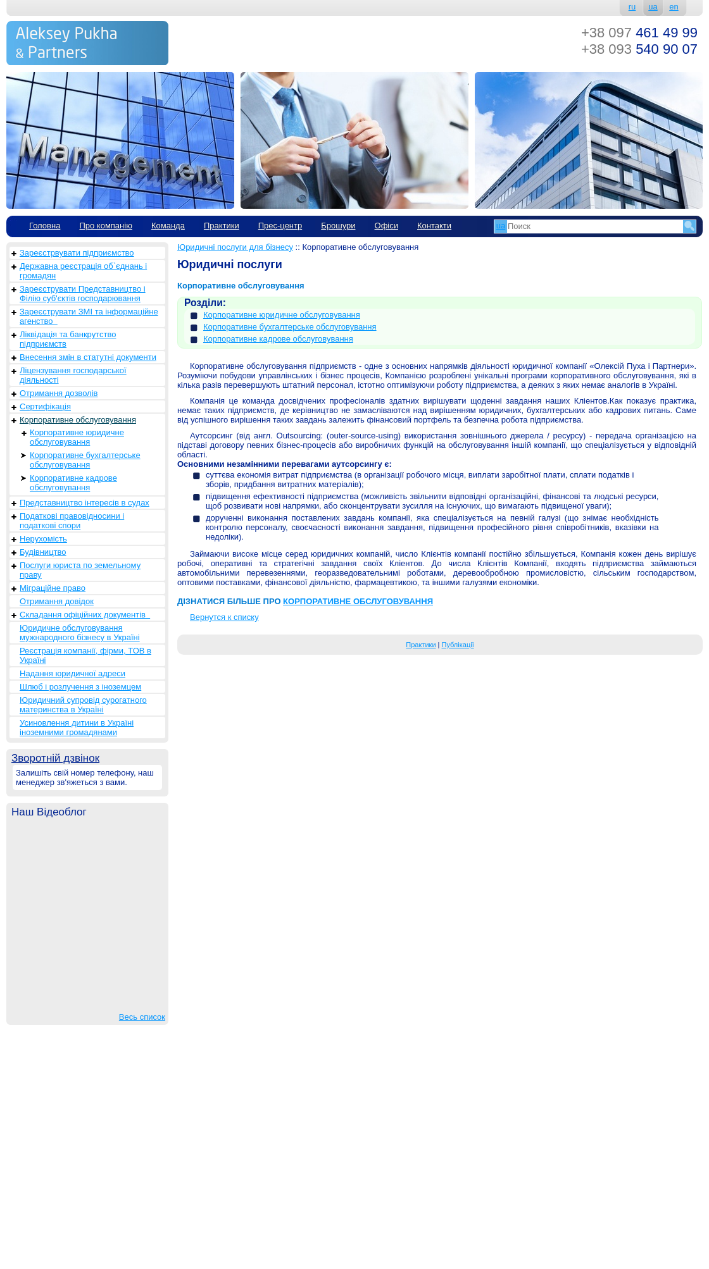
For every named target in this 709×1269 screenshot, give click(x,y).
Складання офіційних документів (85, 614)
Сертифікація (45, 406)
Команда (168, 225)
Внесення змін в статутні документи (88, 357)
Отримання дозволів (58, 393)
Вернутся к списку (224, 617)
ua (652, 6)
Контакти (434, 225)
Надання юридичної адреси (72, 673)
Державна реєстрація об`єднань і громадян (83, 270)
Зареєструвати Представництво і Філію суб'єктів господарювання (83, 293)
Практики (221, 225)
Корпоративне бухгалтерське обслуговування (85, 459)
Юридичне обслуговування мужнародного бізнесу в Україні (80, 632)
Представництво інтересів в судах (84, 502)
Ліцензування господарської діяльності (73, 375)
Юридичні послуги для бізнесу (235, 247)
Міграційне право (52, 588)
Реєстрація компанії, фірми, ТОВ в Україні (85, 655)
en (673, 6)
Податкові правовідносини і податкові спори (72, 520)
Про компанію (105, 225)
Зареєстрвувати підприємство (77, 252)
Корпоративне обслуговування (78, 419)
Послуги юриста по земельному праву (80, 569)
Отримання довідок (57, 601)
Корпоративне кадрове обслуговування (73, 482)
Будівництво (43, 552)
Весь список (142, 1017)
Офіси (386, 225)
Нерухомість (43, 538)
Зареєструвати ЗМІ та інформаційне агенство (89, 316)
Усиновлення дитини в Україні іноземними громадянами (77, 727)
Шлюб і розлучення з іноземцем (80, 686)
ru (632, 6)
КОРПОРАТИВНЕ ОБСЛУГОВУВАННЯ (358, 601)
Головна (44, 225)
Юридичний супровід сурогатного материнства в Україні (83, 704)
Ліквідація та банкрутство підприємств (68, 339)
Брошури (338, 225)
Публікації (458, 644)
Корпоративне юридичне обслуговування (77, 437)
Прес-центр (280, 225)
